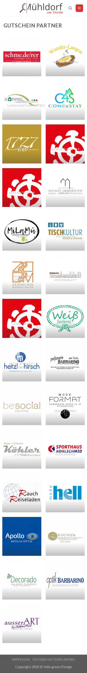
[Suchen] (70, 8)
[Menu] (79, 8)
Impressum (21, 659)
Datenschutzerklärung (54, 659)
